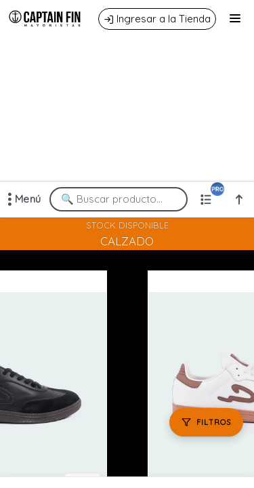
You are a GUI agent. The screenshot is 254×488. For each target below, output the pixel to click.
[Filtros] (206, 422)
